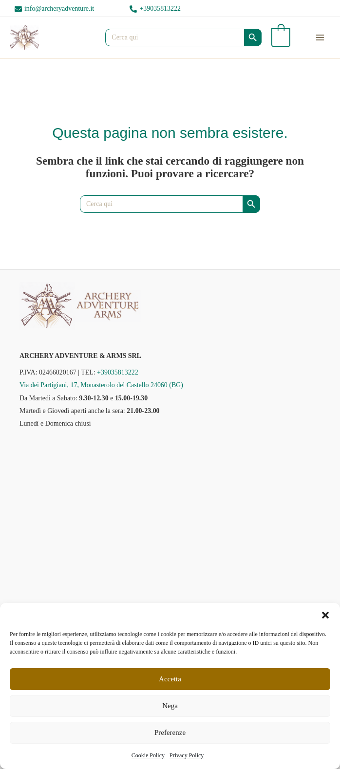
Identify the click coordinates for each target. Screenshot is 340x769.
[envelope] (54, 9)
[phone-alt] (155, 9)
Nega (170, 706)
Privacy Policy (187, 755)
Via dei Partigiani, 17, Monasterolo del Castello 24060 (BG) (101, 385)
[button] (325, 615)
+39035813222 (117, 372)
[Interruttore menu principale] (320, 37)
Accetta (170, 679)
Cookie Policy (148, 755)
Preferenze (170, 732)
